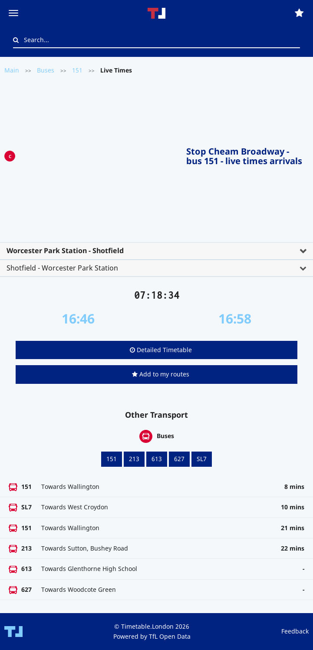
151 (77, 70)
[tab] (156, 251)
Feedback (295, 631)
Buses (45, 70)
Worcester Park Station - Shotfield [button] (65, 250)
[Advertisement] (101, 154)
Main (11, 70)
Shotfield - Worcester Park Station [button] (62, 268)
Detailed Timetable (161, 350)
